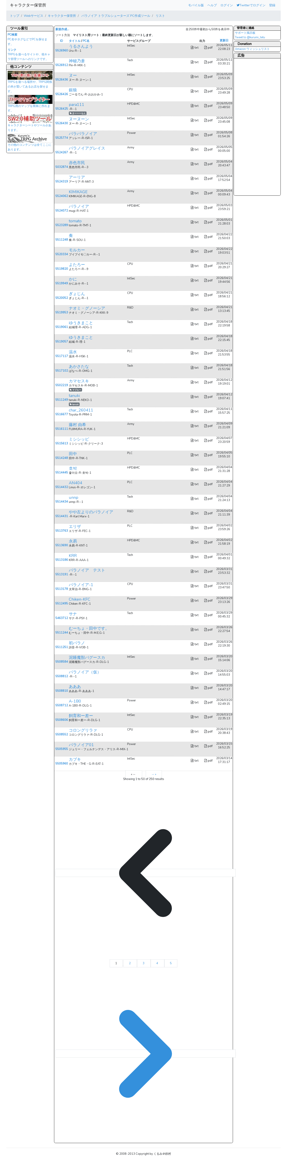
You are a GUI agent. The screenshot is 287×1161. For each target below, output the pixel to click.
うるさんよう (81, 46)
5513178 (61, 589)
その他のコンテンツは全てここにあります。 (30, 144)
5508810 (61, 691)
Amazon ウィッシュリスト (252, 49)
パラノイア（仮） (85, 672)
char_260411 (81, 410)
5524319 (61, 182)
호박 (73, 468)
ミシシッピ (79, 439)
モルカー (77, 250)
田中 (73, 453)
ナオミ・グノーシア (87, 308)
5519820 (61, 269)
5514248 (61, 458)
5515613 (61, 443)
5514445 (61, 473)
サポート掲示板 (245, 33)
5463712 (61, 618)
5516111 (61, 429)
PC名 (86, 41)
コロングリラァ (83, 730)
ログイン (226, 5)
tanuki (74, 395)
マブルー (75, 389)
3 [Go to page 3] (144, 963)
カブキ (75, 759)
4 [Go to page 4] (157, 963)
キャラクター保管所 (28, 5)
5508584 (61, 662)
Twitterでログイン (251, 5)
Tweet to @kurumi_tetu (250, 37)
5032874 (61, 167)
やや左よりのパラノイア (91, 512)
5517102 (61, 371)
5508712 (61, 705)
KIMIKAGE (78, 192)
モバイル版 (196, 5)
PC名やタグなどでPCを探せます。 (27, 39)
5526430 (61, 123)
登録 (272, 5)
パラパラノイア (83, 133)
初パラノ (77, 643)
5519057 (61, 342)
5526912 (61, 65)
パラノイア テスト (87, 570)
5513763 (61, 531)
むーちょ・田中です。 (89, 628)
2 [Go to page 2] (130, 963)
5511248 (61, 240)
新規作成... (62, 29)
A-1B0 (75, 701)
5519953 (61, 313)
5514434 (61, 502)
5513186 (61, 560)
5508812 (61, 676)
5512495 (61, 604)
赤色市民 (77, 162)
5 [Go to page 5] (171, 963)
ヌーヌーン (79, 119)
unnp (73, 497)
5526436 (61, 80)
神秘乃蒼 (77, 61)
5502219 (61, 385)
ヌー (73, 75)
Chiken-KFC (79, 599)
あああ (75, 686)
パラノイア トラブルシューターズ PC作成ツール (115, 15)
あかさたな (79, 366)
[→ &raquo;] (145, 1054)
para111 (76, 104)
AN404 (75, 483)
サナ (73, 614)
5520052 (61, 298)
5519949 (61, 283)
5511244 (61, 633)
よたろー (77, 264)
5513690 (61, 545)
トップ (14, 15)
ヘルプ (212, 5)
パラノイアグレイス (87, 148)
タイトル (74, 41)
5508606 (61, 720)
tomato (75, 221)
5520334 (61, 254)
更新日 (224, 41)
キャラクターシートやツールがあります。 (30, 124)
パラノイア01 (81, 745)
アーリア (77, 177)
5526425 (61, 109)
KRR (73, 555)
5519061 (61, 327)
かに (73, 279)
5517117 (61, 356)
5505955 (61, 749)
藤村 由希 (77, 424)
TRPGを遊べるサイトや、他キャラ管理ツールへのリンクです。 (29, 54)
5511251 (61, 647)
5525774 (61, 138)
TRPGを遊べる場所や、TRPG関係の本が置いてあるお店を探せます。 (30, 83)
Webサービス (33, 15)
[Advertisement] (253, 127)
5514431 (61, 516)
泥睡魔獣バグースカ (87, 657)
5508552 (61, 735)
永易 (73, 541)
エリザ (75, 526)
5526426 (61, 94)
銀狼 (73, 90)
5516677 (61, 414)
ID (61, 41)
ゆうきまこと (81, 323)
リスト (160, 15)
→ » (153, 774)
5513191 (61, 574)
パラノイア (79, 206)
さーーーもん (78, 113)
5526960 (61, 51)
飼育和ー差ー (81, 715)
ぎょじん (77, 293)
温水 (73, 352)
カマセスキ (79, 381)
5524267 (61, 152)
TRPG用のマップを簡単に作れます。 (30, 105)
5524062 (61, 196)
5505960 (61, 764)
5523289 (61, 225)
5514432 (61, 487)
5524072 (61, 211)
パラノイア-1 (81, 584)
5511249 (61, 400)
